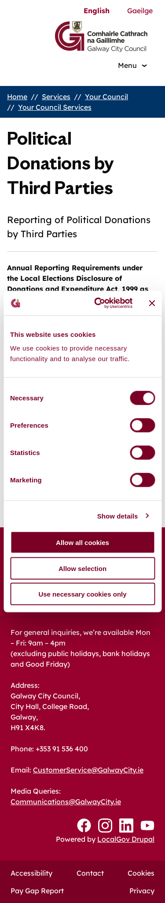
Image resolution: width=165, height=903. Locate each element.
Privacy (141, 890)
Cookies (141, 873)
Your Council (106, 96)
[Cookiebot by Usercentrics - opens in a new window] (98, 303)
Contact (90, 873)
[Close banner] (152, 303)
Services (56, 96)
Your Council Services (55, 107)
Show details (117, 515)
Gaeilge (140, 10)
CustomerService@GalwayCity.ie (88, 769)
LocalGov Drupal (125, 839)
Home (17, 96)
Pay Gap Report (37, 890)
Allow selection (82, 568)
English (97, 10)
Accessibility (31, 873)
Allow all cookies (82, 542)
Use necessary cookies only (82, 594)
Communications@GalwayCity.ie (66, 801)
